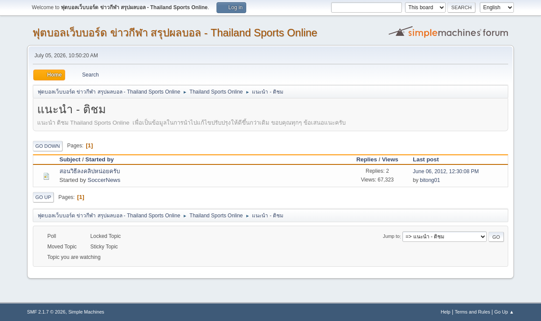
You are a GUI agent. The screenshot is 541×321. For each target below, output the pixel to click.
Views (390, 159)
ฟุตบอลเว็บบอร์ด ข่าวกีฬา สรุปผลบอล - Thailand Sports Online (175, 32)
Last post (430, 159)
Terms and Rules (472, 311)
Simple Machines (86, 311)
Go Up (43, 197)
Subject (69, 159)
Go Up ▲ (504, 311)
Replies (366, 159)
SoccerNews (103, 180)
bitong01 (430, 180)
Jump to (391, 236)
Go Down (47, 146)
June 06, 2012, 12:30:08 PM (446, 171)
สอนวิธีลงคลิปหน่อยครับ (89, 171)
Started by (99, 159)
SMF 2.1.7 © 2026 (46, 311)
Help (445, 311)
